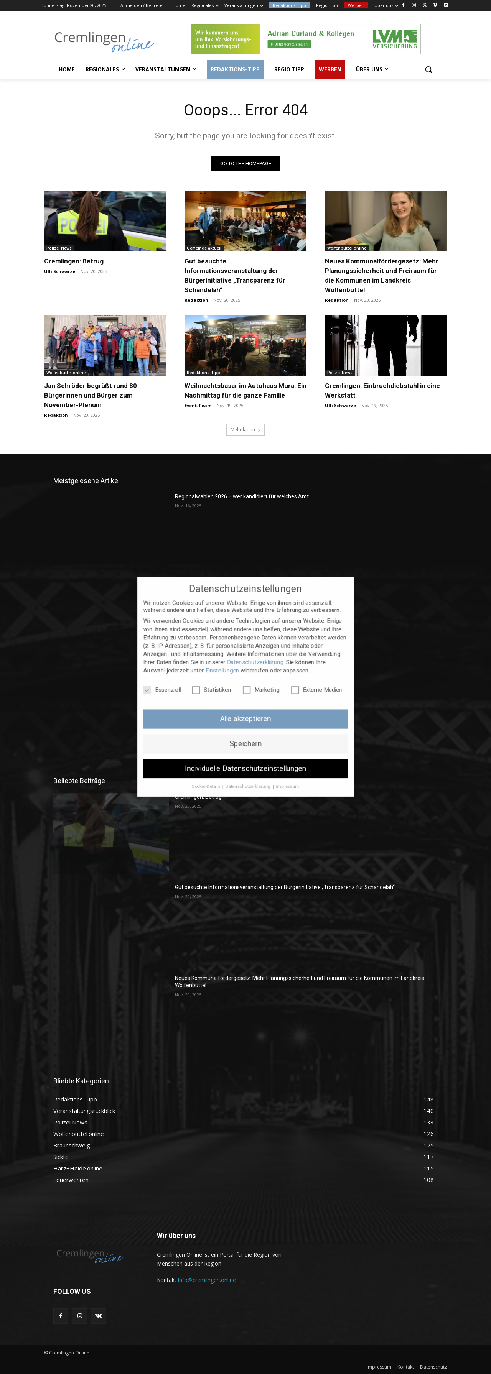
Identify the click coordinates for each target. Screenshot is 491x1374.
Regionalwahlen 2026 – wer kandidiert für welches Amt (242, 496)
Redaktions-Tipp (203, 372)
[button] (428, 69)
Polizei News (59, 248)
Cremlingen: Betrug (74, 261)
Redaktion (196, 300)
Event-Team (198, 405)
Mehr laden (245, 429)
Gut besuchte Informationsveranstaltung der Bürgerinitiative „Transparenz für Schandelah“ (285, 887)
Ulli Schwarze (59, 271)
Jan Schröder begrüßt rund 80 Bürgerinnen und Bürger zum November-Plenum (90, 395)
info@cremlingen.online (207, 1280)
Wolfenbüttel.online (346, 248)
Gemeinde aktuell (204, 248)
